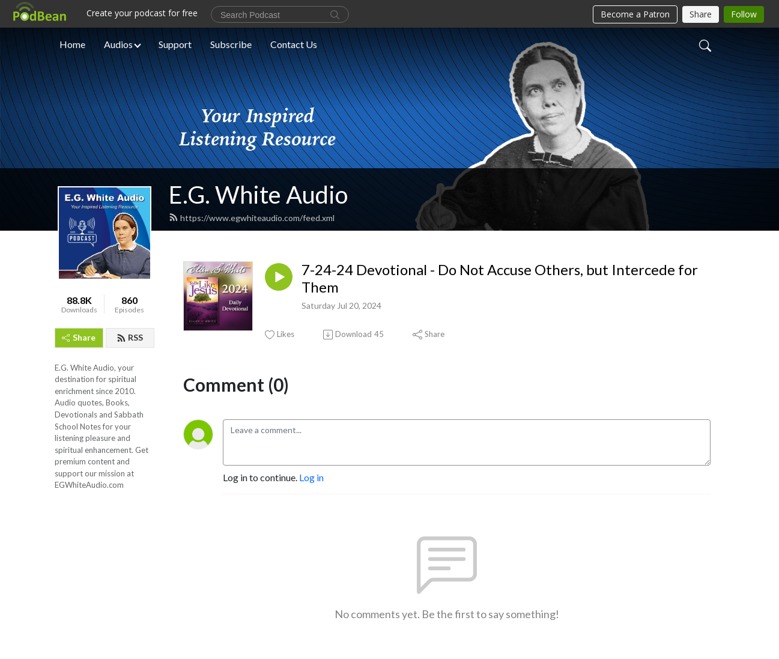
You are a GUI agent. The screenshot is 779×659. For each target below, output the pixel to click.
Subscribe (231, 44)
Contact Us (293, 44)
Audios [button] (118, 44)
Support (175, 44)
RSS (130, 337)
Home (72, 44)
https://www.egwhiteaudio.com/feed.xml (252, 218)
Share (78, 337)
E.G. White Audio (258, 194)
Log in (311, 477)
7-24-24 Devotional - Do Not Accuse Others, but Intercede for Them (500, 278)
